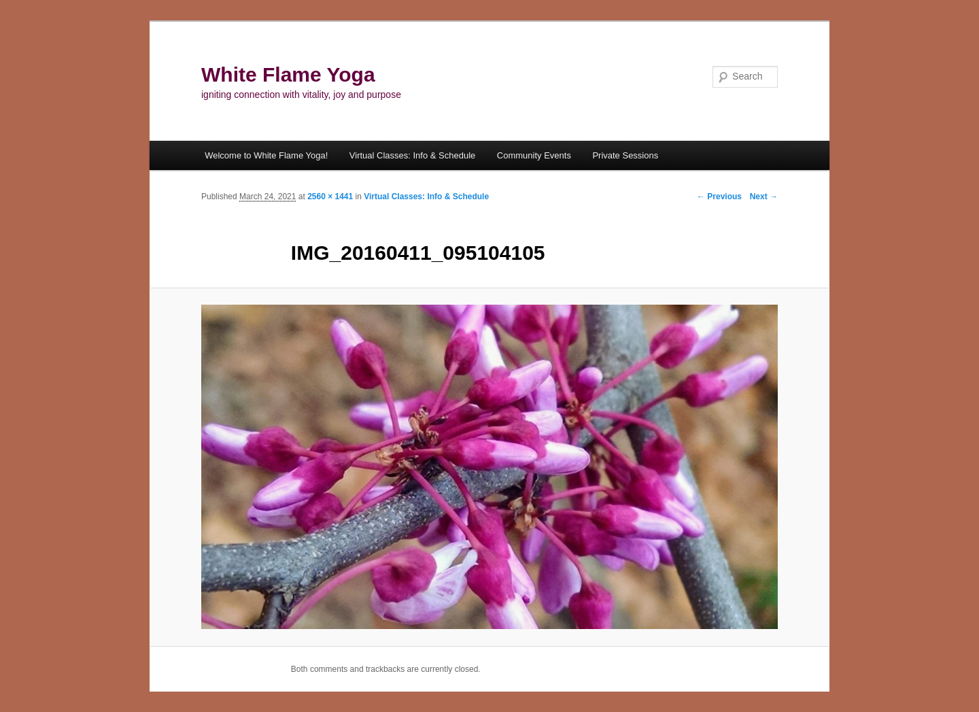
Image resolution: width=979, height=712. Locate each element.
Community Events (534, 155)
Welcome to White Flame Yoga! (266, 155)
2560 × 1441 (330, 196)
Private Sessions (625, 155)
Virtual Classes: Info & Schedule (412, 155)
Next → (764, 196)
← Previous (719, 196)
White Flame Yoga (288, 74)
